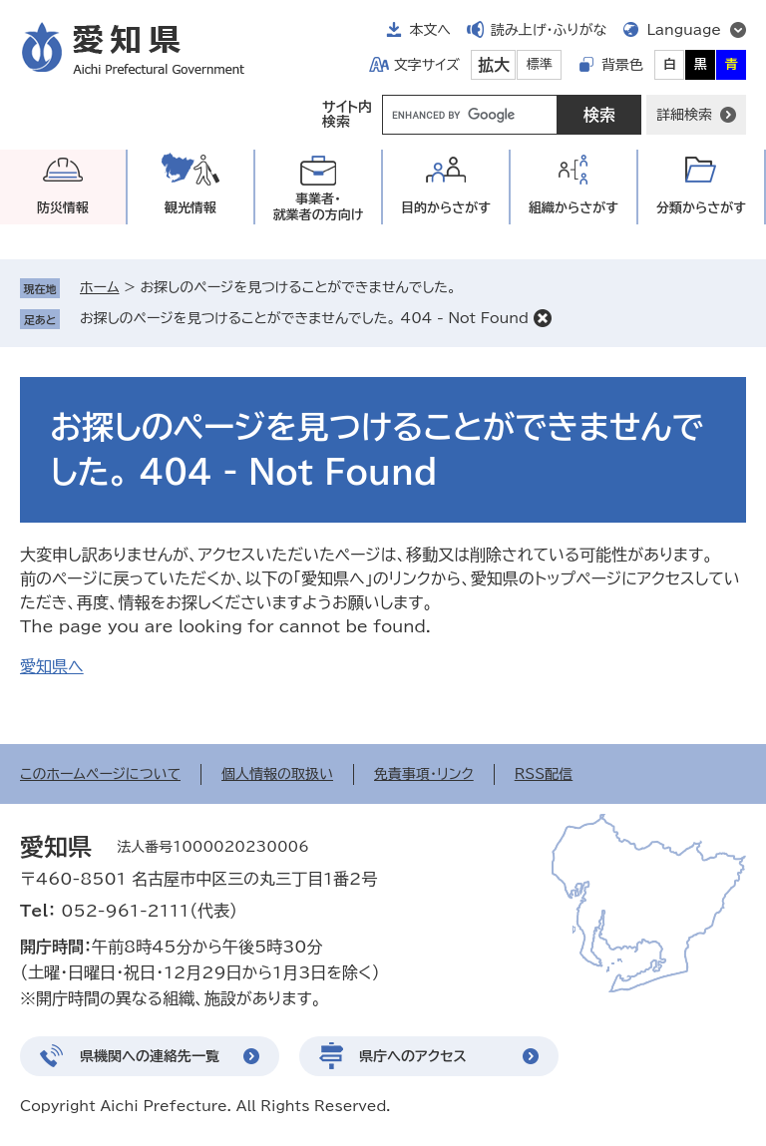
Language (683, 30)
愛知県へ (52, 666)
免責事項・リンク (424, 774)
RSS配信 (544, 774)
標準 (540, 64)
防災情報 (63, 207)
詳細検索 (684, 115)
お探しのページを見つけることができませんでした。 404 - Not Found (304, 318)
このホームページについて (100, 774)
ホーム (99, 287)
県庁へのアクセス (413, 1056)
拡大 (494, 65)
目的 (446, 207)
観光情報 (190, 207)
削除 (543, 318)
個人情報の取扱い (277, 774)
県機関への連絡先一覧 (149, 1056)
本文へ (430, 30)
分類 (701, 207)
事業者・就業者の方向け (318, 206)
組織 (573, 207)
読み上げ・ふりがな (548, 30)
